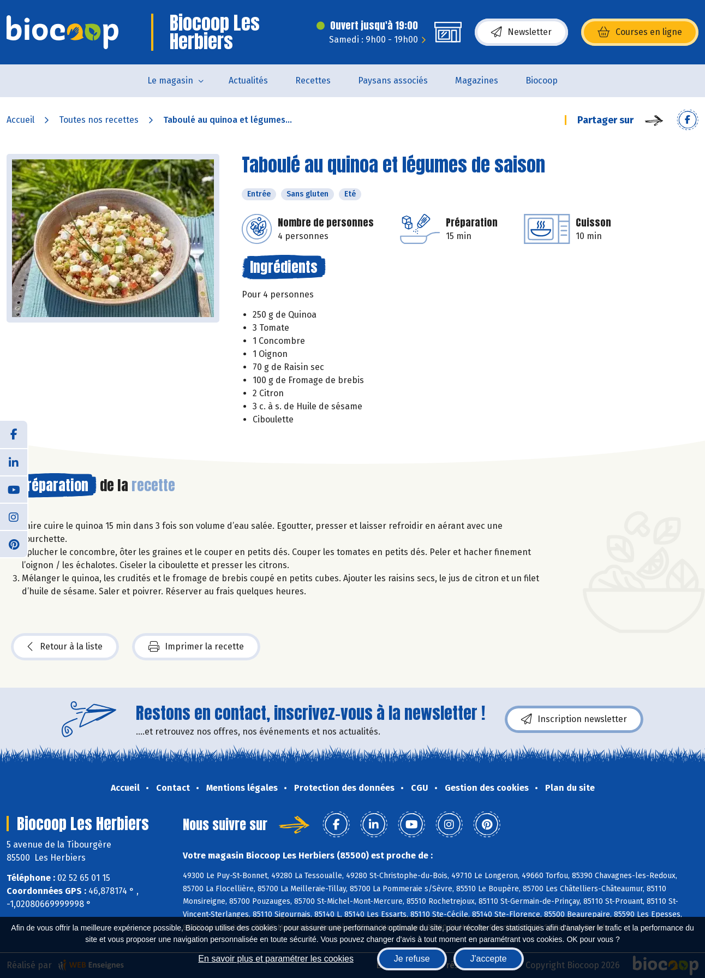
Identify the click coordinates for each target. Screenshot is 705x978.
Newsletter (521, 32)
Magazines (476, 80)
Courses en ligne (640, 32)
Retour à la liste (65, 646)
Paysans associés (393, 80)
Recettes (313, 80)
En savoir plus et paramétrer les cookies (276, 958)
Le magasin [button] (170, 80)
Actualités (248, 80)
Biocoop (541, 80)
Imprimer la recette (196, 646)
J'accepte (488, 958)
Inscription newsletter (574, 719)
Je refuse (412, 958)
